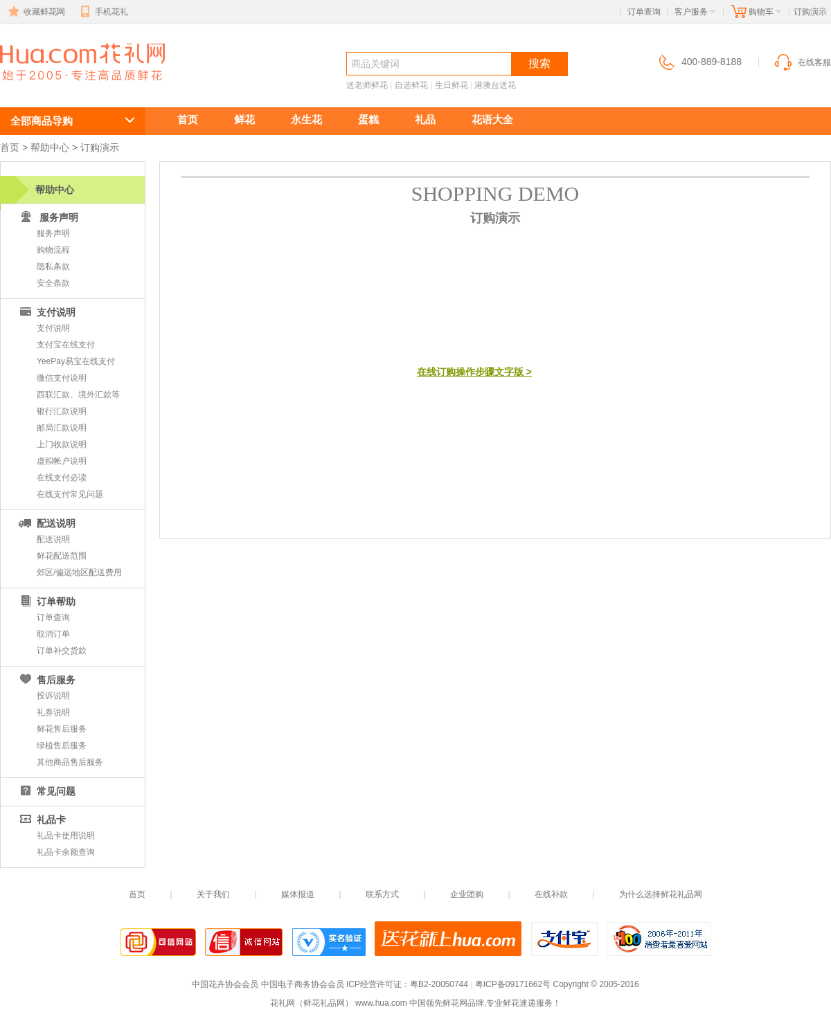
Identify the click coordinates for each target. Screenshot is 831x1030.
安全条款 (53, 283)
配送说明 (46, 523)
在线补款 (551, 894)
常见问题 (46, 791)
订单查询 (644, 12)
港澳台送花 (495, 85)
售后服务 (46, 679)
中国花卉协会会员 (225, 984)
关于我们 (213, 894)
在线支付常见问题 (70, 494)
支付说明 (46, 312)
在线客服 (802, 62)
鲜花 (244, 119)
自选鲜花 (411, 85)
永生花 (306, 119)
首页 (187, 119)
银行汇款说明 (62, 411)
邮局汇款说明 (62, 428)
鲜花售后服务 (62, 729)
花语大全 (492, 119)
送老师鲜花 (367, 85)
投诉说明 (53, 696)
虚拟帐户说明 (62, 461)
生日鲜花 (451, 85)
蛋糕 (368, 119)
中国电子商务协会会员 (302, 984)
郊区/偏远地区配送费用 (79, 572)
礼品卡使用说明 (66, 835)
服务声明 (53, 233)
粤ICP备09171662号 (513, 984)
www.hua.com (381, 1003)
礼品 (425, 119)
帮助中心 (49, 147)
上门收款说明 (62, 444)
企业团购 (466, 894)
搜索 (539, 63)
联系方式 (382, 894)
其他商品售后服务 (70, 762)
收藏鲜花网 (35, 11)
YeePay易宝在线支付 (76, 361)
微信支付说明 (62, 378)
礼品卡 (41, 819)
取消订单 (53, 634)
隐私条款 (53, 266)
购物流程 (53, 250)
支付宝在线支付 (66, 345)
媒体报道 (297, 894)
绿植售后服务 (62, 745)
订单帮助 (46, 601)
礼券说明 (53, 712)
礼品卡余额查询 (66, 852)
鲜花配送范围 (62, 556)
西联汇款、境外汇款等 (78, 394)
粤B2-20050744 (439, 984)
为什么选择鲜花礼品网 (660, 894)
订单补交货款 (62, 651)
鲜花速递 (50, 87)
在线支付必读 (62, 477)
